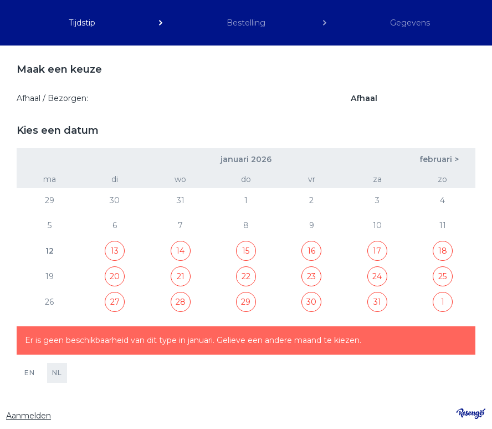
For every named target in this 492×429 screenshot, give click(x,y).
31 (377, 302)
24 (377, 276)
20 (115, 276)
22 (246, 276)
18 (442, 251)
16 (311, 251)
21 (180, 276)
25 (442, 276)
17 (377, 251)
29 (245, 302)
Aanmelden (28, 416)
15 (245, 251)
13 (115, 251)
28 (181, 302)
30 (311, 302)
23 (311, 276)
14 (180, 251)
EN (29, 373)
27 (115, 302)
